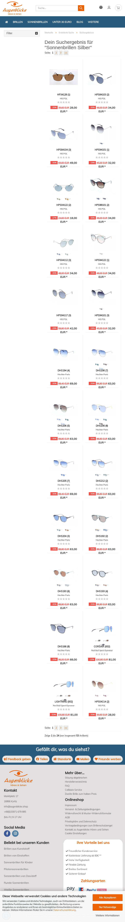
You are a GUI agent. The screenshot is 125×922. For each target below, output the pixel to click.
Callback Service (73, 789)
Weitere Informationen (107, 915)
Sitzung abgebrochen (76, 777)
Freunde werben (108, 759)
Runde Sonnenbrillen (16, 882)
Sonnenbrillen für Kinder (18, 862)
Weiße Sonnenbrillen (16, 889)
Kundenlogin (109, 7)
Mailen (82, 759)
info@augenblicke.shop (16, 806)
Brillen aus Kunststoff (16, 848)
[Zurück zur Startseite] (6, 22)
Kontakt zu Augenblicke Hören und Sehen (87, 829)
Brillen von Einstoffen (16, 855)
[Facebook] (7, 833)
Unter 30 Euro (62, 22)
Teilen (42, 759)
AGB (67, 817)
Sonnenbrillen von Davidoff (20, 876)
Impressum (70, 805)
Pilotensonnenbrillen (16, 869)
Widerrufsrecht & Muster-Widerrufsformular (88, 813)
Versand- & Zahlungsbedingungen (82, 809)
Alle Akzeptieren (107, 897)
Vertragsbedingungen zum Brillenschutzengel (88, 825)
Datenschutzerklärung (64, 910)
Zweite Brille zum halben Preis (81, 793)
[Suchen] (81, 8)
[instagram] (15, 833)
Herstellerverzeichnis (76, 781)
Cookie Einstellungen (76, 833)
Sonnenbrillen (38, 22)
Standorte (62, 759)
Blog (79, 22)
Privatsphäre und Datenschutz (81, 821)
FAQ (67, 785)
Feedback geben (17, 759)
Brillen (18, 22)
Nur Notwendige (107, 907)
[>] (66, 52)
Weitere (93, 22)
